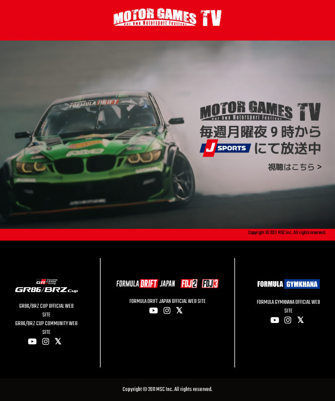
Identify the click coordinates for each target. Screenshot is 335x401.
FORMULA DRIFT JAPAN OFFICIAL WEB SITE (168, 301)
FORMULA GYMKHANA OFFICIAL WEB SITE (288, 307)
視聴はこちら (291, 167)
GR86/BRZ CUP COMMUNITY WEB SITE (46, 328)
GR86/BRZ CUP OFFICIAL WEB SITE (46, 310)
